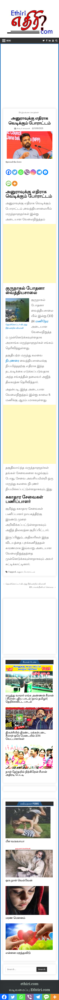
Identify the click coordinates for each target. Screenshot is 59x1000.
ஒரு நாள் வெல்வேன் (19, 880)
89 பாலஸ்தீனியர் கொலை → (42, 587)
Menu (8, 40)
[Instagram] (33, 169)
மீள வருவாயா (15, 841)
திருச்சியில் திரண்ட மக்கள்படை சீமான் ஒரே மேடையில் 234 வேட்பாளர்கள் (26, 735)
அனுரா (19, 572)
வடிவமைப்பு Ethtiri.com (29, 990)
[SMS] (8, 181)
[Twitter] (14, 169)
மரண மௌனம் (15, 917)
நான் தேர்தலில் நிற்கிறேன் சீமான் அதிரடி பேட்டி (26, 773)
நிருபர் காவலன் (23, 128)
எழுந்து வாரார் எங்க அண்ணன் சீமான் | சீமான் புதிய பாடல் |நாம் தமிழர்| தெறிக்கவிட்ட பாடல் (29, 698)
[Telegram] (39, 169)
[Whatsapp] (21, 169)
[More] (14, 181)
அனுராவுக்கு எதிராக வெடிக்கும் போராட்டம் (29, 120)
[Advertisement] (29, 74)
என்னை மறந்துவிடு (18, 952)
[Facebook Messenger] (45, 169)
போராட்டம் (29, 572)
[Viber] (27, 169)
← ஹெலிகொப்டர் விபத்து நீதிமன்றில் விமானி (24, 584)
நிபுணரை (13, 360)
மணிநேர (41, 321)
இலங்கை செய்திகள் (30, 112)
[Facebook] (8, 169)
